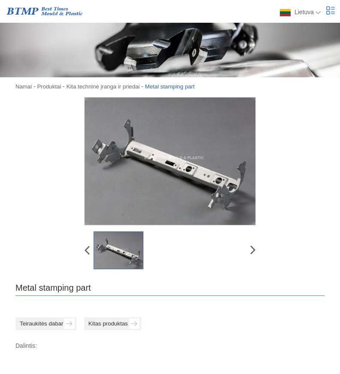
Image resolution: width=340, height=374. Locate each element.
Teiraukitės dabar (48, 323)
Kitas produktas (118, 323)
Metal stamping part (178, 86)
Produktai (51, 86)
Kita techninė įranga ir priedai (108, 86)
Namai (24, 86)
